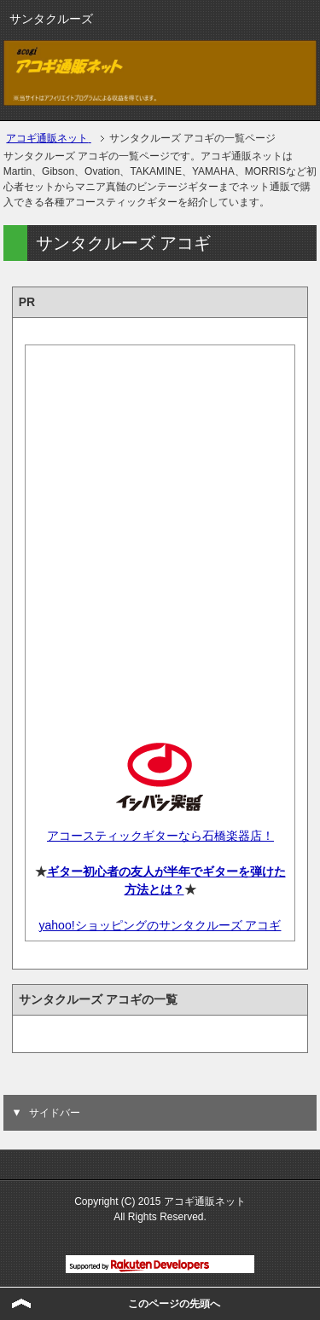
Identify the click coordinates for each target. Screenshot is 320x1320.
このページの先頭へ (174, 1304)
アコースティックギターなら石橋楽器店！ (160, 835)
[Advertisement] (160, 529)
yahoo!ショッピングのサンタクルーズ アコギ (160, 925)
